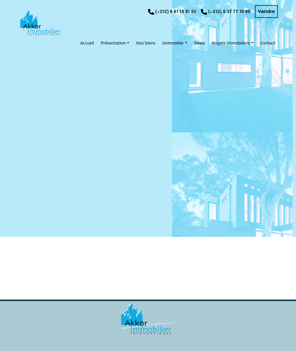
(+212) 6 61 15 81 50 (175, 12)
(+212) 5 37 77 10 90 (229, 12)
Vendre (266, 11)
